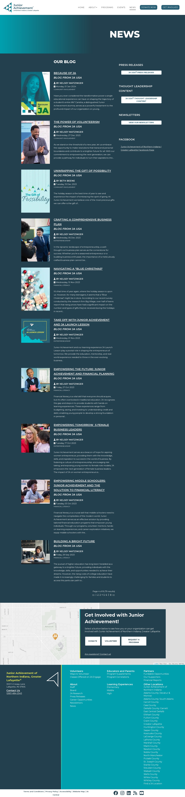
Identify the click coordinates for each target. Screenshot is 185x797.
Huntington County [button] (154, 727)
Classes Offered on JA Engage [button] (85, 677)
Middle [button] (110, 690)
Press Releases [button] (77, 696)
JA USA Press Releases (141, 72)
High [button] (109, 693)
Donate (92, 641)
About (92, 7)
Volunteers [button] (76, 671)
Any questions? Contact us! (98, 654)
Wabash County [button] (152, 771)
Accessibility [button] (65, 791)
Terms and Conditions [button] (33, 791)
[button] (96, 7)
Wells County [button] (150, 774)
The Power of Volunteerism (77, 121)
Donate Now (148, 7)
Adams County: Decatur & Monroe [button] (157, 694)
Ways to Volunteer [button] (79, 674)
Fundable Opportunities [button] (156, 674)
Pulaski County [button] (151, 758)
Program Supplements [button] (119, 674)
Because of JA (65, 73)
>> (113, 594)
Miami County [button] (151, 746)
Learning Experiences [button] (120, 684)
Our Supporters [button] (152, 677)
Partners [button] (149, 671)
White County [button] (151, 777)
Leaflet (156, 664)
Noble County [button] (151, 752)
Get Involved (170, 7)
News (133, 7)
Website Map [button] (79, 791)
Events (121, 7)
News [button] (73, 706)
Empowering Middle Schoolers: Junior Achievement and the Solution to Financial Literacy (79, 485)
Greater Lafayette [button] (153, 724)
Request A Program (134, 640)
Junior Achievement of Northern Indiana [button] (155, 688)
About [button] (73, 684)
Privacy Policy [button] (51, 791)
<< (93, 594)
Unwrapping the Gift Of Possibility (82, 170)
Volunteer (111, 641)
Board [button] (73, 690)
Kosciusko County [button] (153, 733)
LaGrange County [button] (153, 736)
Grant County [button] (151, 721)
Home (81, 7)
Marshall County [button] (152, 743)
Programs (107, 7)
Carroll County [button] (151, 702)
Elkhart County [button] (151, 714)
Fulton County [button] (151, 718)
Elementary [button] (113, 687)
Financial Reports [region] (152, 680)
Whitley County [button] (152, 780)
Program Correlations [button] (118, 677)
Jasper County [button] (151, 730)
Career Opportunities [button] (81, 700)
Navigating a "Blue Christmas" (78, 268)
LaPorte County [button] (152, 740)
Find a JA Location (153, 783)
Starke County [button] (151, 765)
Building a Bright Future (74, 541)
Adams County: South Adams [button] (158, 699)
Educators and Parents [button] (121, 671)
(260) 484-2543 (14, 693)
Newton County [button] (152, 749)
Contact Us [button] (13, 690)
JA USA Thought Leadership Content (141, 99)
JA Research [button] (76, 693)
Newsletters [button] (76, 703)
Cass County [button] (150, 705)
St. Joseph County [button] (153, 761)
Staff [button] (72, 687)
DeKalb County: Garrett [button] (156, 708)
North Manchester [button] (153, 755)
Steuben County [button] (152, 768)
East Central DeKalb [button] (154, 711)
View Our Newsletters (141, 122)
